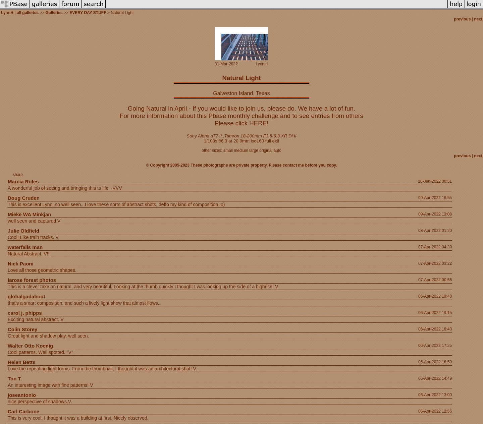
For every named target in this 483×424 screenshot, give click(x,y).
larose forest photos (32, 280)
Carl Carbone (23, 411)
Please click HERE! (242, 123)
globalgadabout (26, 296)
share (18, 174)
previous (462, 19)
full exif (272, 140)
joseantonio (22, 395)
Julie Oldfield (23, 231)
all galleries (28, 12)
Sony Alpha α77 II (204, 135)
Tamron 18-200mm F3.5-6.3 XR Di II (260, 135)
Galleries (54, 12)
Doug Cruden (24, 198)
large (253, 150)
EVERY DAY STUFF (87, 12)
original (265, 150)
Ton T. (15, 378)
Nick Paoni (21, 263)
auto (277, 150)
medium (241, 150)
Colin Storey (22, 329)
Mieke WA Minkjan (29, 214)
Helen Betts (22, 362)
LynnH (7, 12)
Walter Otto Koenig (30, 346)
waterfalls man (25, 247)
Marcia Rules (23, 181)
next (478, 19)
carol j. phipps (25, 313)
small (228, 150)
